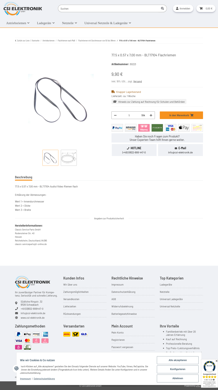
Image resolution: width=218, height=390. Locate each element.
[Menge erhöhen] (151, 115)
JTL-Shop (201, 385)
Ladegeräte (166, 284)
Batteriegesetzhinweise (124, 313)
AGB (113, 299)
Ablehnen (176, 379)
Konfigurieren (176, 371)
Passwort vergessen (122, 347)
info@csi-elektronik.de (180, 152)
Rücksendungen (72, 313)
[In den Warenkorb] (17, 51)
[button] (183, 8)
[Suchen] (108, 8)
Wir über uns (70, 284)
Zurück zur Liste (23, 40)
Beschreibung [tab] (23, 177)
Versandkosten (71, 299)
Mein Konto (117, 332)
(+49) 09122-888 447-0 (134, 152)
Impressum (117, 284)
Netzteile (164, 291)
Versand (137, 81)
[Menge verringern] (115, 115)
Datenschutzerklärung (123, 291)
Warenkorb (117, 354)
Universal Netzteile (170, 306)
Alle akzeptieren (176, 363)
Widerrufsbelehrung (122, 306)
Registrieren (118, 339)
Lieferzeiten (69, 306)
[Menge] (129, 115)
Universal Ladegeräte (171, 299)
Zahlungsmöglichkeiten (76, 291)
